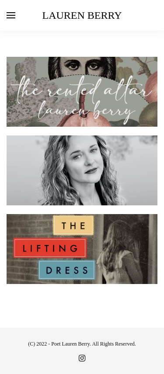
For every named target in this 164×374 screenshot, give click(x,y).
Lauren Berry (82, 15)
